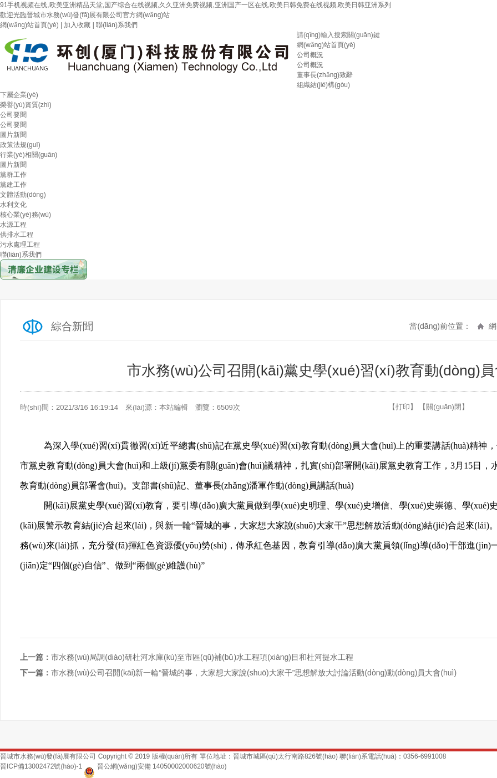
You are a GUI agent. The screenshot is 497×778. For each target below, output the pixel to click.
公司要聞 (13, 115)
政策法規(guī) (20, 145)
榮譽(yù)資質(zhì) (26, 105)
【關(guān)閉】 (444, 407)
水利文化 (13, 205)
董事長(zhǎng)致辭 (325, 75)
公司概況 (310, 55)
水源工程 (13, 224)
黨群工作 (13, 175)
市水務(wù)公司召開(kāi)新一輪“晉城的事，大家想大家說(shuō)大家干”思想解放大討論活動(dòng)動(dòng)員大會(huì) (254, 672)
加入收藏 (77, 25)
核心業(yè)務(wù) (25, 214)
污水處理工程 (20, 244)
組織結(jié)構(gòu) (323, 85)
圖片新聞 (13, 135)
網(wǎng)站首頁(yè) (29, 25)
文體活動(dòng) (23, 195)
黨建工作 (13, 185)
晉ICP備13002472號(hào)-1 (41, 766)
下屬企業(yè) (19, 95)
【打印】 (402, 407)
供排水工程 (16, 234)
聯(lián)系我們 (117, 25)
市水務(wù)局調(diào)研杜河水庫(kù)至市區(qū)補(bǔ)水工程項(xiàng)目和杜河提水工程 (202, 657)
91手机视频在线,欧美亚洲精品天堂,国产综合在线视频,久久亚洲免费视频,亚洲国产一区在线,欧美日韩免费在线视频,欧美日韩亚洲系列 (195, 5)
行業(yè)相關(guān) (28, 155)
